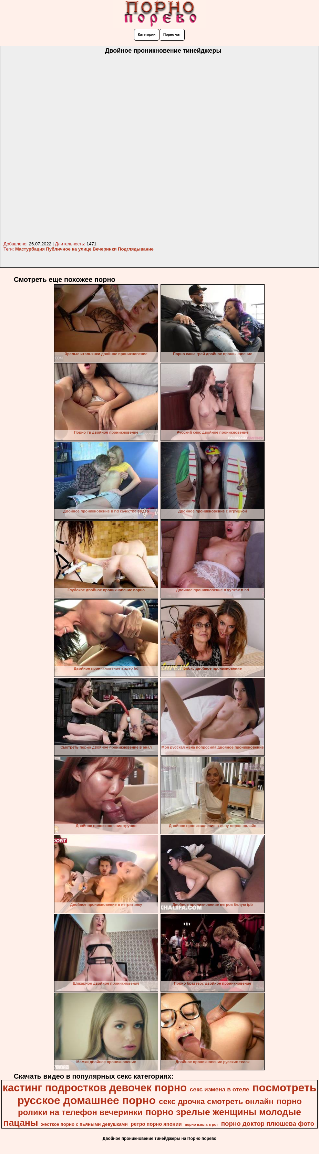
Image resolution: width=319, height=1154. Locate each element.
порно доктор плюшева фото (267, 1123)
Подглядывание (136, 249)
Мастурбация (30, 249)
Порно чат (172, 34)
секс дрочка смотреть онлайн (216, 1101)
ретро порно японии (156, 1124)
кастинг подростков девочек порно (95, 1087)
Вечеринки (104, 249)
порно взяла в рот (201, 1124)
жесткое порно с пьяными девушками (84, 1124)
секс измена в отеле (219, 1089)
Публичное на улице (69, 249)
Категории (146, 34)
